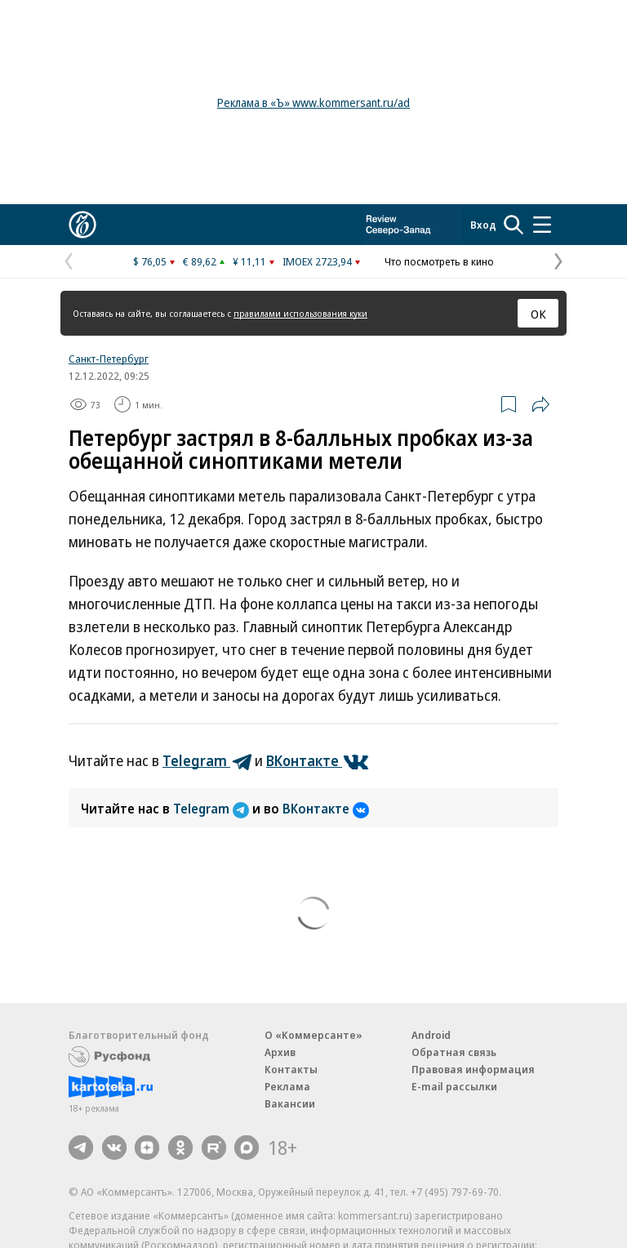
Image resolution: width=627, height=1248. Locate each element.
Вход (483, 224)
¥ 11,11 (249, 261)
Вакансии (290, 1103)
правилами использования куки (300, 313)
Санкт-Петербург (109, 358)
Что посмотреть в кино (439, 261)
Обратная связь (453, 1052)
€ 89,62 (199, 261)
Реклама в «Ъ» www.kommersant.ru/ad (313, 102)
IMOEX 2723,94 (317, 261)
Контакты (291, 1069)
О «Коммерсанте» (313, 1034)
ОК (538, 313)
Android (431, 1034)
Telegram (212, 809)
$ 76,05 (150, 261)
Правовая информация (473, 1069)
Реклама (287, 1086)
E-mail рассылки (454, 1086)
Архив (280, 1052)
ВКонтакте (325, 809)
